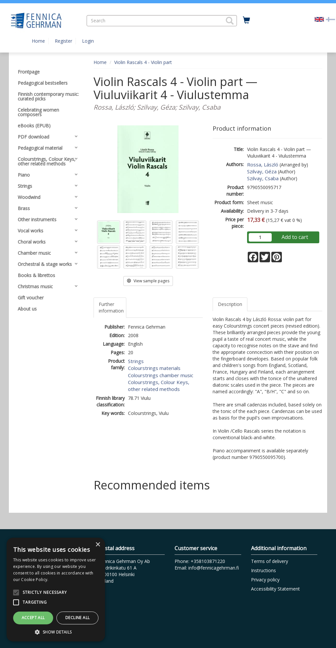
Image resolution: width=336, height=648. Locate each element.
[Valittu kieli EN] (319, 19)
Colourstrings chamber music (160, 375)
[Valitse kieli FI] (330, 19)
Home (38, 41)
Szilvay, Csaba (263, 178)
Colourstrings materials (154, 368)
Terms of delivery (269, 561)
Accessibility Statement (275, 589)
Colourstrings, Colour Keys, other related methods (158, 385)
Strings (136, 361)
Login (88, 41)
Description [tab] (230, 304)
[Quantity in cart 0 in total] (246, 20)
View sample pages (148, 281)
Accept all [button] (33, 617)
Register (63, 41)
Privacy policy (265, 579)
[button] (230, 21)
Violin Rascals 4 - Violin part (143, 62)
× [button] (97, 544)
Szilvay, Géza (262, 171)
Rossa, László (262, 164)
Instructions (263, 570)
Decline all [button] (77, 617)
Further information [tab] (111, 307)
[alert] (56, 589)
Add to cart (295, 237)
